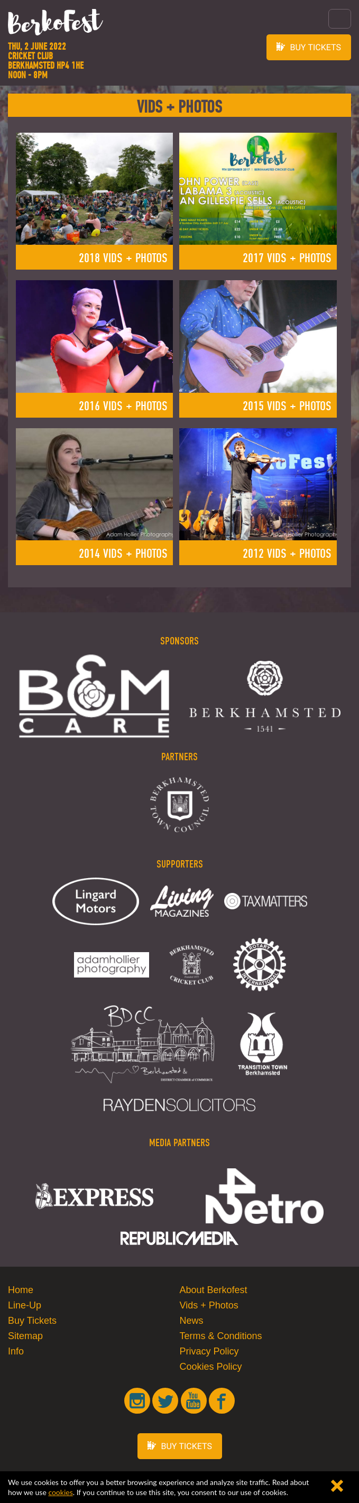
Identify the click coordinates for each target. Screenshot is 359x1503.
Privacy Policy (209, 1351)
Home (20, 1290)
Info (16, 1351)
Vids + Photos (209, 1305)
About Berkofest (213, 1290)
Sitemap (25, 1336)
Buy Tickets (32, 1320)
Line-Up (24, 1305)
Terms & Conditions (221, 1336)
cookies (60, 1492)
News (192, 1320)
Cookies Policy (211, 1366)
